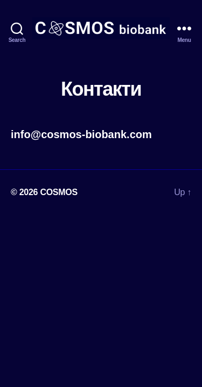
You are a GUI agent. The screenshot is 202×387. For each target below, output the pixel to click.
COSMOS (59, 192)
